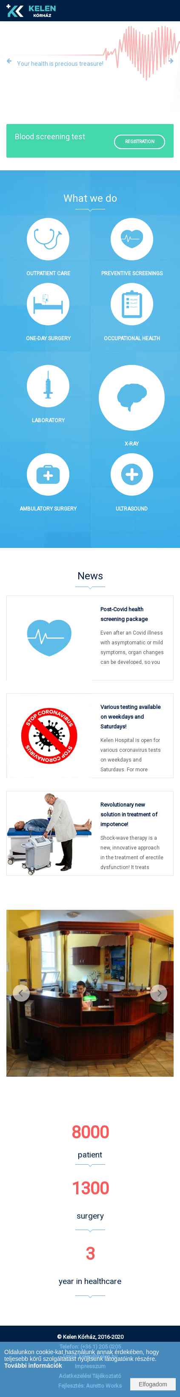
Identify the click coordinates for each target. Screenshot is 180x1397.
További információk (33, 1365)
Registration (139, 141)
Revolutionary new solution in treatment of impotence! (128, 814)
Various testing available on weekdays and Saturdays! (130, 717)
